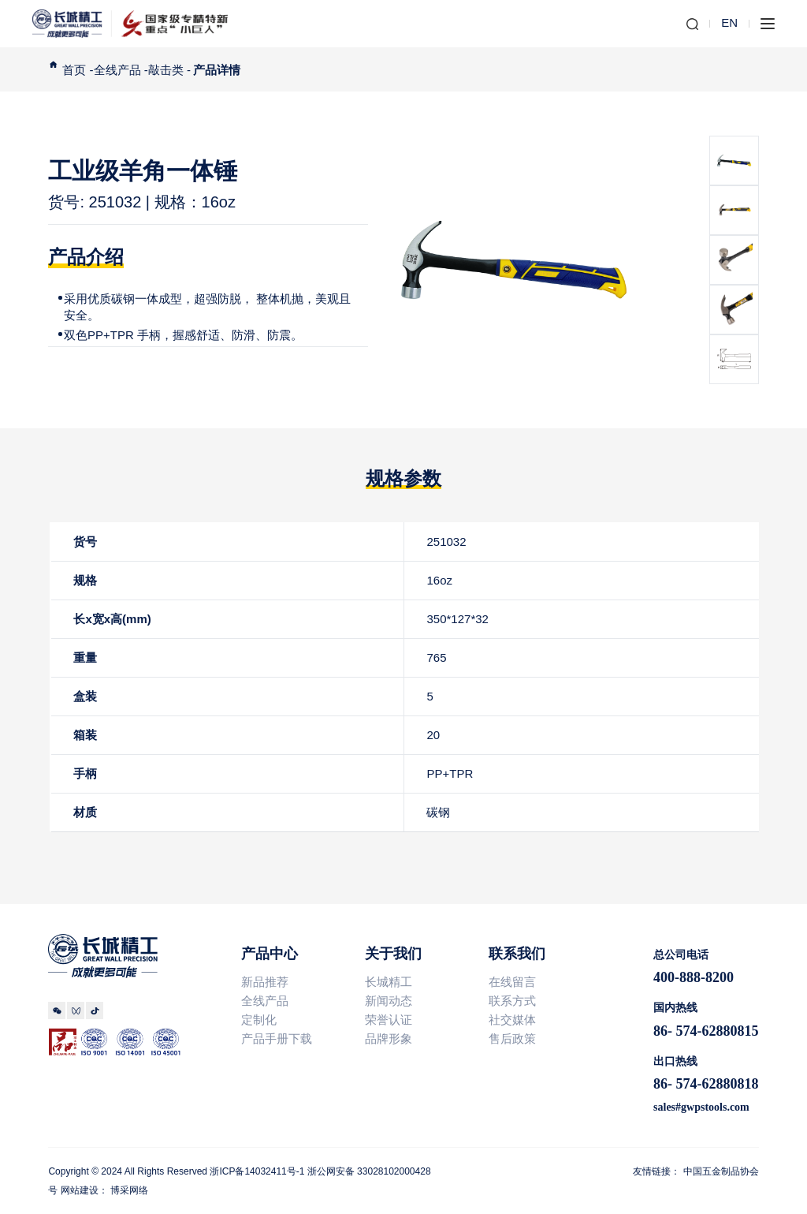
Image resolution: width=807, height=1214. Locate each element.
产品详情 (216, 70)
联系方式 (512, 1000)
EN (729, 22)
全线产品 (264, 1000)
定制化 (259, 1019)
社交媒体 (512, 1019)
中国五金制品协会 (721, 1171)
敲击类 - (169, 70)
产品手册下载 (276, 1038)
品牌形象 (388, 1038)
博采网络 (129, 1190)
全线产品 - (121, 70)
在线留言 (517, 981)
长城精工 (388, 981)
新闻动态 (388, 1000)
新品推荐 (264, 981)
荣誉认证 (388, 1019)
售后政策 (512, 1038)
